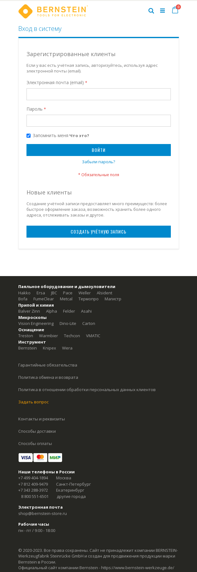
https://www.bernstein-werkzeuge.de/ (137, 567)
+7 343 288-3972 (33, 490)
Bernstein (27, 348)
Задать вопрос (33, 402)
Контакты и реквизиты (41, 419)
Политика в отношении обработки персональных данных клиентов (87, 389)
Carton (88, 323)
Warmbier (48, 335)
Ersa (41, 293)
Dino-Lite (68, 323)
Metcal (66, 299)
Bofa (22, 299)
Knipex (49, 348)
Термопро (88, 299)
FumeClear (43, 299)
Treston (25, 335)
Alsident (104, 293)
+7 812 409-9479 (33, 484)
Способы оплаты (35, 443)
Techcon (72, 335)
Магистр (113, 299)
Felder (69, 311)
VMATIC (93, 335)
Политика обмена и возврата (48, 377)
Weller (84, 293)
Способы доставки (37, 431)
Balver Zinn (29, 311)
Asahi (86, 311)
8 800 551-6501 (35, 496)
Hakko (24, 293)
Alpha (51, 311)
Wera (67, 348)
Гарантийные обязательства (47, 365)
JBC (54, 293)
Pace (67, 293)
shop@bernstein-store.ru (42, 513)
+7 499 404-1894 (33, 478)
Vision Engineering (36, 323)
